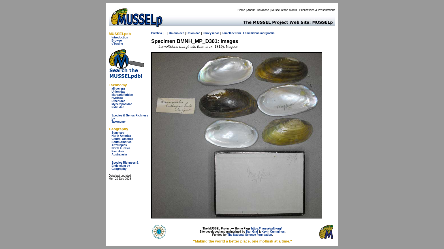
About (251, 10)
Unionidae (118, 91)
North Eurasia (121, 148)
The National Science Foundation (249, 234)
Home (241, 10)
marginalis (267, 33)
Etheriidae (118, 101)
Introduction (120, 37)
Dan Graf (252, 231)
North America (121, 135)
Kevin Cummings (273, 231)
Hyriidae (117, 97)
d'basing (117, 43)
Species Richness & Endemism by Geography (125, 165)
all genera (118, 88)
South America (121, 142)
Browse (117, 40)
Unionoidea (176, 33)
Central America (122, 138)
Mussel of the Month (284, 10)
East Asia (118, 151)
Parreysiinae (211, 33)
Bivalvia (156, 33)
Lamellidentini (231, 33)
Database (263, 10)
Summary (118, 132)
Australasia (119, 154)
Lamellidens (251, 33)
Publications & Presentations (317, 10)
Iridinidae (118, 107)
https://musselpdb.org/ (266, 228)
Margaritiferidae (122, 94)
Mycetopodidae (122, 104)
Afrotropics (119, 145)
